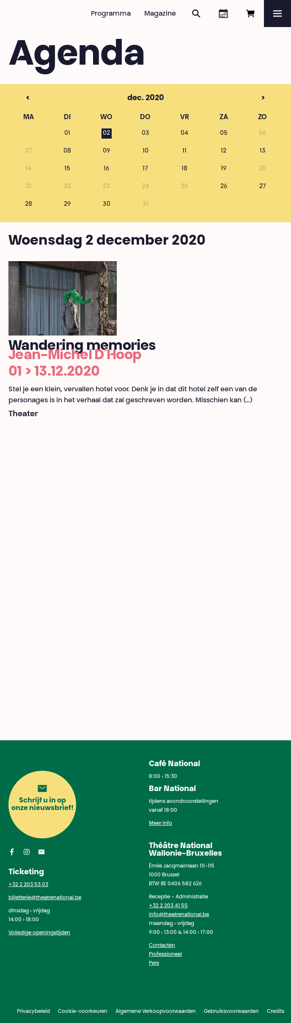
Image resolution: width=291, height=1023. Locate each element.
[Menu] (277, 13)
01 (67, 133)
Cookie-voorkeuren (82, 1011)
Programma (111, 14)
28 (28, 204)
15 (67, 169)
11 (184, 151)
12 (223, 151)
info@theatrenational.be (179, 914)
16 (106, 169)
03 (145, 133)
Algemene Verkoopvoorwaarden (155, 1011)
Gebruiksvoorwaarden (231, 1011)
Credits (275, 1011)
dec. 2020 (129, 98)
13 (263, 151)
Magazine (160, 14)
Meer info (160, 823)
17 (145, 169)
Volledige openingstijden (39, 933)
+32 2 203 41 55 (168, 905)
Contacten (162, 945)
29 (67, 204)
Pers (154, 963)
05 (224, 133)
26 (223, 187)
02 (106, 133)
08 (67, 151)
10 (145, 151)
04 (184, 133)
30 (106, 204)
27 (262, 187)
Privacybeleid (33, 1011)
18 (184, 169)
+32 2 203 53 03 (28, 884)
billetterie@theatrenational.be (44, 897)
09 (106, 151)
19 (223, 169)
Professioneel (165, 954)
